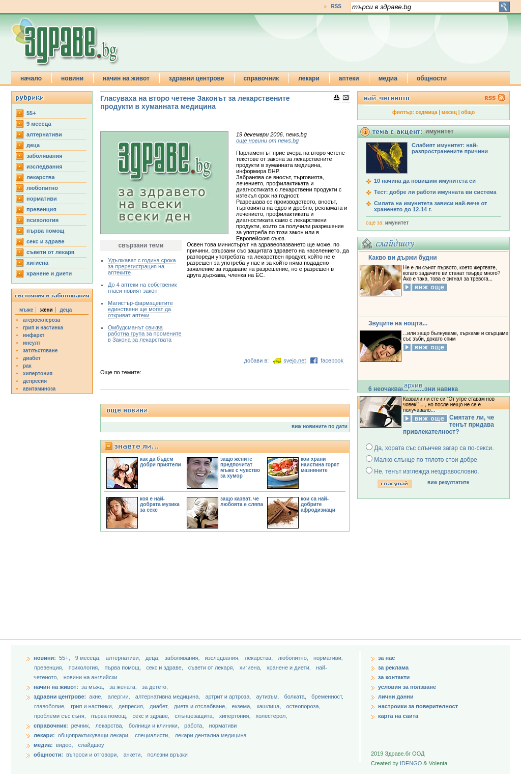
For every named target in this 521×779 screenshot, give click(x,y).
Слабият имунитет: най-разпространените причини (450, 148)
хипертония (37, 373)
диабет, (160, 706)
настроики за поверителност (418, 706)
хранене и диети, (289, 667)
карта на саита (398, 716)
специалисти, (152, 735)
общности (432, 78)
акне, (96, 696)
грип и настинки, (93, 706)
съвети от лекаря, (212, 667)
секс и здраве (45, 241)
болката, (296, 696)
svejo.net (294, 360)
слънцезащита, (195, 716)
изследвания (44, 166)
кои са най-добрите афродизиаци (318, 504)
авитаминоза (39, 389)
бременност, (327, 696)
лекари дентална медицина (211, 735)
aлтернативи (44, 134)
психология (42, 220)
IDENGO (411, 763)
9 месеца (38, 124)
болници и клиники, (154, 725)
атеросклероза (41, 320)
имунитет (397, 223)
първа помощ (45, 231)
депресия (35, 381)
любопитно (42, 188)
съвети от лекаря (50, 252)
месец (449, 112)
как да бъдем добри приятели (160, 461)
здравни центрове (196, 78)
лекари (309, 78)
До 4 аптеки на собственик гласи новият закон (142, 288)
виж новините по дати (320, 426)
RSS (336, 6)
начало (31, 78)
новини (72, 78)
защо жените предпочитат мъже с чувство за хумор (240, 467)
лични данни (396, 696)
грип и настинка (43, 327)
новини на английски (91, 677)
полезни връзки (168, 755)
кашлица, (269, 706)
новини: (45, 658)
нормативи (41, 199)
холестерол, (271, 716)
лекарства (40, 177)
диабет (32, 358)
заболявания (44, 156)
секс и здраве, (165, 667)
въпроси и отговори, (92, 755)
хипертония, (235, 716)
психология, (85, 667)
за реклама (393, 667)
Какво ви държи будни (402, 257)
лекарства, (259, 658)
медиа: (43, 745)
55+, (65, 658)
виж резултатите (448, 482)
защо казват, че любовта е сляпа (241, 501)
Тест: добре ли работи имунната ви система (435, 192)
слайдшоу (91, 745)
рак (27, 366)
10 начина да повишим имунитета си (425, 181)
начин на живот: (56, 687)
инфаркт (34, 335)
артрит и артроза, (228, 696)
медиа (388, 78)
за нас (386, 658)
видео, (64, 745)
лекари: (44, 735)
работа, (194, 725)
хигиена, (251, 667)
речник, (81, 725)
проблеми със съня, (61, 716)
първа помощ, (123, 667)
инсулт (31, 343)
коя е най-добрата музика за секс (160, 504)
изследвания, (223, 658)
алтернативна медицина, (168, 696)
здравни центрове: (60, 696)
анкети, (132, 755)
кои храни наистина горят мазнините (320, 464)
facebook (332, 360)
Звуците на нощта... (397, 323)
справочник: (51, 725)
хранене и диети (49, 273)
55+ (31, 113)
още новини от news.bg (267, 140)
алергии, (120, 696)
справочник (261, 78)
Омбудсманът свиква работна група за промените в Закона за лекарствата (145, 333)
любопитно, (294, 658)
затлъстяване (40, 350)
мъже (26, 310)
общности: (48, 755)
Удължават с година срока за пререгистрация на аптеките (142, 266)
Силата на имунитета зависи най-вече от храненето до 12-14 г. (430, 206)
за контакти (394, 677)
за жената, (123, 687)
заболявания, (183, 658)
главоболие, (50, 706)
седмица (427, 112)
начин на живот (126, 78)
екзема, (242, 706)
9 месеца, (88, 658)
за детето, (155, 687)
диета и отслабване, (201, 706)
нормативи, (328, 658)
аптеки (349, 78)
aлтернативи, (124, 658)
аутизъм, (268, 696)
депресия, (132, 706)
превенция (41, 209)
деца (33, 145)
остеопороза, (303, 706)
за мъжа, (92, 687)
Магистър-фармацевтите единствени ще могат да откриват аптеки (140, 309)
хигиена (37, 263)
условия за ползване (407, 687)
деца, (153, 658)
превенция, (49, 667)
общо (468, 112)
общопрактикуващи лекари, (94, 735)
